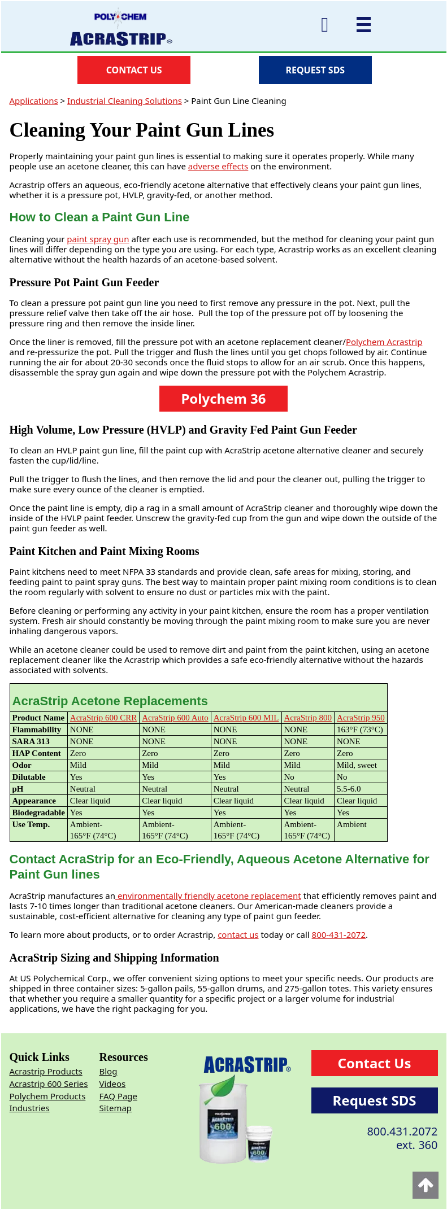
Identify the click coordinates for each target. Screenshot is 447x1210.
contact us (238, 934)
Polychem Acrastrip (384, 341)
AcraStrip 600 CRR (103, 717)
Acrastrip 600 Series (49, 1083)
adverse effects (218, 166)
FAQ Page (118, 1096)
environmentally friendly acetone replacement (208, 895)
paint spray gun (98, 238)
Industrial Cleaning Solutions (124, 100)
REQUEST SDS (315, 70)
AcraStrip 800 (308, 717)
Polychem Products (48, 1096)
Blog (108, 1071)
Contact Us (374, 1063)
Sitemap (115, 1108)
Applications (34, 100)
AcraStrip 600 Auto (175, 717)
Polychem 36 (223, 398)
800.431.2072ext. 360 (402, 1138)
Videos (112, 1083)
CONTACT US (134, 70)
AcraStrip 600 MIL (246, 717)
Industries (30, 1108)
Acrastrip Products (46, 1071)
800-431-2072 (339, 934)
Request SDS (374, 1100)
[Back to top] (426, 1185)
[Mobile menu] (361, 24)
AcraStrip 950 (361, 717)
